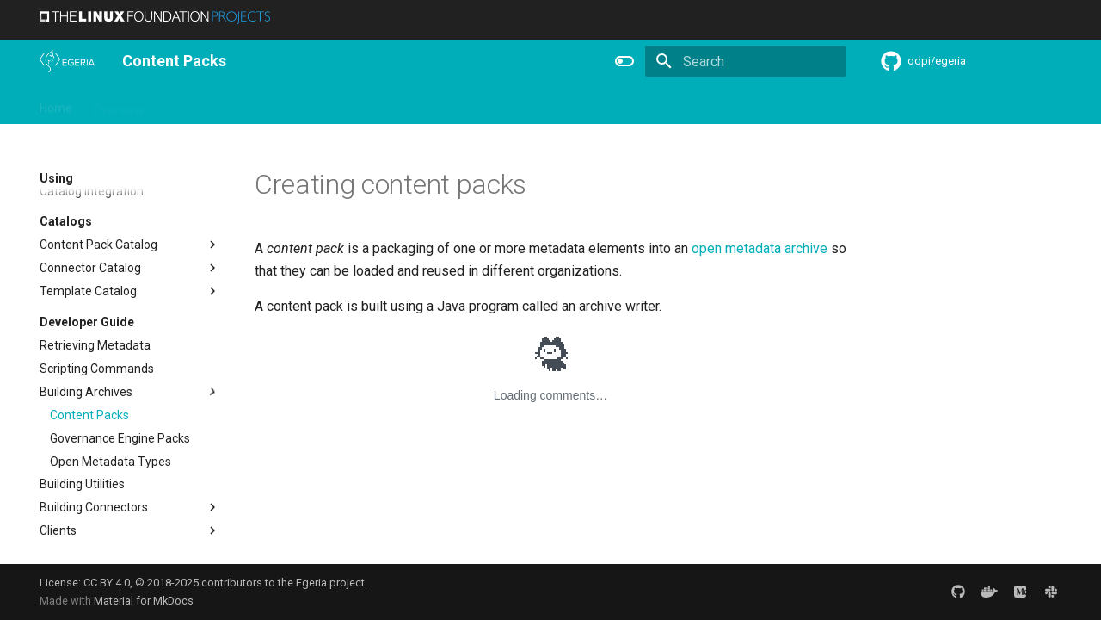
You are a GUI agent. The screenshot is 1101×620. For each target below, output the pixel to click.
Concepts (542, 104)
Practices (613, 104)
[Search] (745, 61)
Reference (466, 104)
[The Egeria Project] (67, 61)
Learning (238, 104)
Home (56, 104)
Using (179, 104)
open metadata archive (759, 248)
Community (315, 104)
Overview (118, 104)
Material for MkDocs (144, 600)
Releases (392, 104)
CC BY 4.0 (106, 582)
